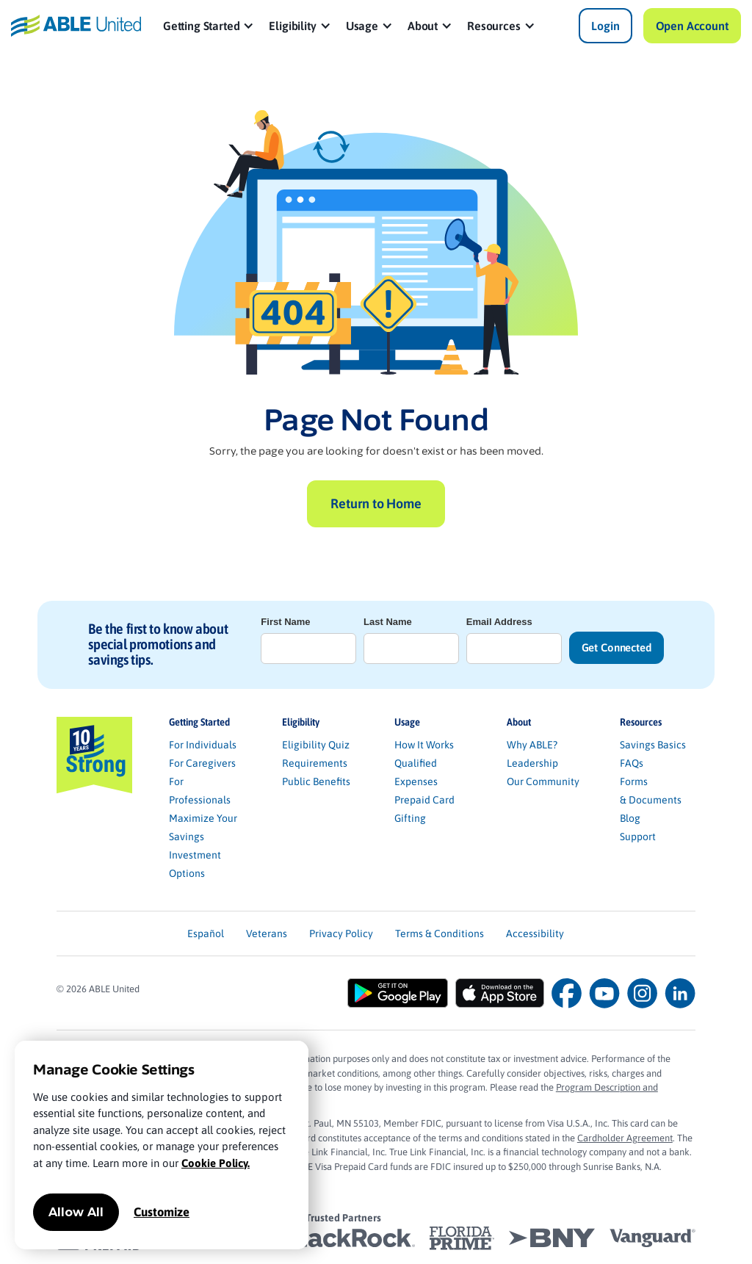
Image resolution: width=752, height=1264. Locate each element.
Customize (161, 1212)
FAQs (631, 763)
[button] (209, 26)
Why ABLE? (532, 745)
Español (205, 933)
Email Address (499, 621)
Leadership (532, 763)
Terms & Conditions (439, 933)
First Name (285, 621)
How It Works (424, 745)
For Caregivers (202, 763)
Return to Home (375, 503)
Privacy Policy (341, 933)
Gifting (410, 818)
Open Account (692, 25)
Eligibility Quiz (316, 745)
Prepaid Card (424, 800)
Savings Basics (653, 745)
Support (638, 836)
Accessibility (535, 933)
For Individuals (202, 745)
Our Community (543, 781)
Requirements (314, 763)
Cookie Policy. (215, 1163)
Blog (630, 818)
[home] (75, 25)
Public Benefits (316, 781)
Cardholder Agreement (625, 1138)
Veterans (266, 933)
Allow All (76, 1212)
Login (605, 25)
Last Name (388, 621)
